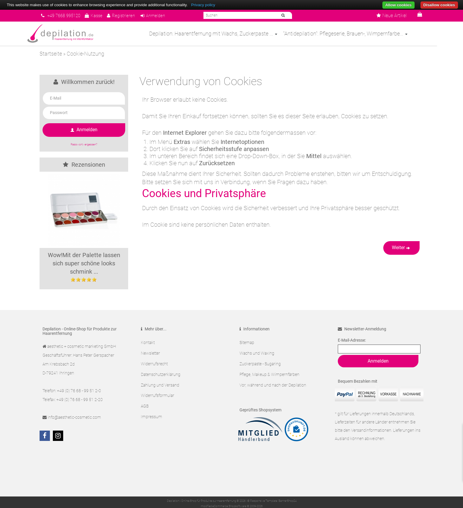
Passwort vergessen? (84, 144)
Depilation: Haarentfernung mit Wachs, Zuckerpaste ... (226, 33)
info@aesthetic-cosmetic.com (74, 417)
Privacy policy (203, 5)
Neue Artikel (391, 15)
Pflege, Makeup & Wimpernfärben (269, 370)
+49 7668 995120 (62, 15)
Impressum (151, 408)
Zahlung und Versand (160, 379)
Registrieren (126, 15)
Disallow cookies (439, 5)
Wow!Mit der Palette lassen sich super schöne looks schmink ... (84, 263)
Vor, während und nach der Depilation (272, 379)
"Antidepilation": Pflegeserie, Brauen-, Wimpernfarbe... (358, 33)
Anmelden (160, 15)
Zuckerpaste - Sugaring (260, 360)
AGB (145, 398)
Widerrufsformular (157, 389)
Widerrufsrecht (154, 360)
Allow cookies (398, 5)
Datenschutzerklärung (160, 370)
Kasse (98, 15)
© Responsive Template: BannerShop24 (271, 500)
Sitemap (246, 342)
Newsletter (150, 351)
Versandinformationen (371, 430)
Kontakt (148, 342)
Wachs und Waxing (256, 351)
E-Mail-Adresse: (352, 340)
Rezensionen (84, 164)
